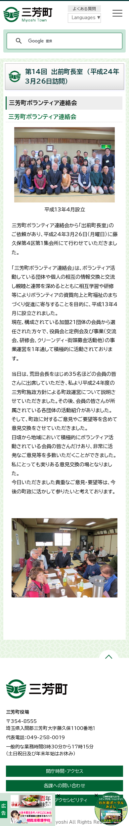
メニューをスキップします (64, 4)
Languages (83, 18)
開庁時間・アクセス (64, 771)
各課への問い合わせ (64, 785)
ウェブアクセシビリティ (65, 800)
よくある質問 (84, 9)
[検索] (63, 41)
